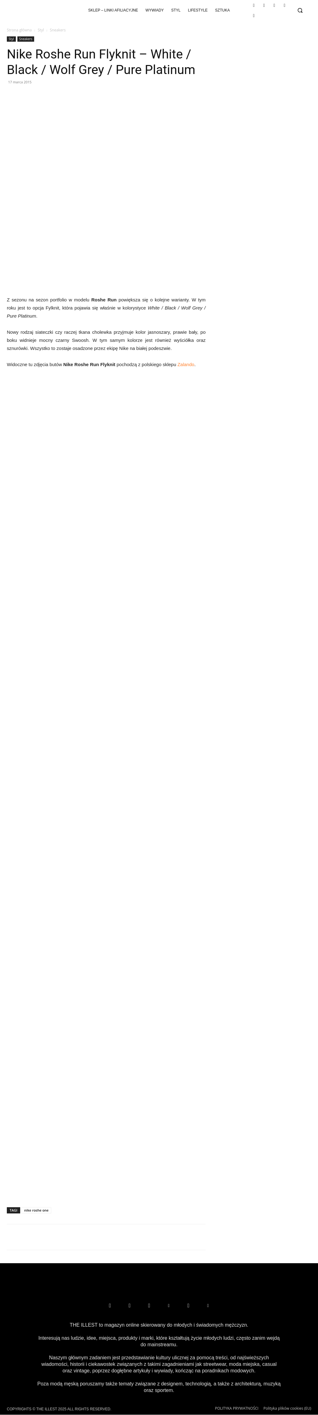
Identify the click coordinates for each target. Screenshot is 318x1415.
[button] (300, 10)
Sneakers (26, 39)
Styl (41, 30)
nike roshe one (36, 1210)
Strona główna (19, 30)
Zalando (185, 364)
